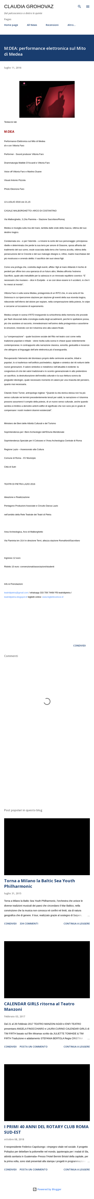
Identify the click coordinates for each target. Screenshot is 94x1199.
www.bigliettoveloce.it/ (53, 597)
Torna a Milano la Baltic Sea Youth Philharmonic (39, 883)
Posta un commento (34, 1046)
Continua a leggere (77, 923)
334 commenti (29, 923)
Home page (11, 25)
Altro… (72, 25)
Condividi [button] (79, 645)
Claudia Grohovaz (29, 6)
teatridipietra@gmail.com (16, 592)
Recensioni (52, 25)
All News (32, 25)
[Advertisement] (47, 773)
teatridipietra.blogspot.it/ (15, 597)
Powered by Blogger (47, 1189)
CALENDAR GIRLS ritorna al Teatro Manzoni (39, 1006)
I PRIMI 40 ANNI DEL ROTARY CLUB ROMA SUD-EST (46, 1129)
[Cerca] (79, 6)
